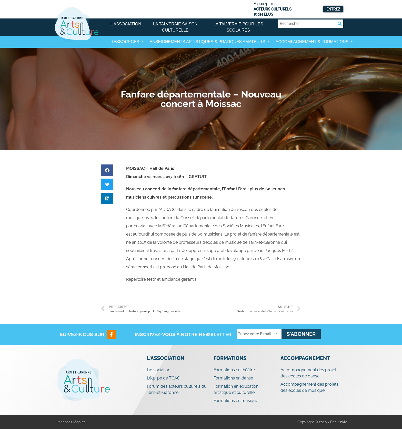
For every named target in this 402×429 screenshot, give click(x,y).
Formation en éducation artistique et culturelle (236, 389)
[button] (107, 170)
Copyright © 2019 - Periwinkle (322, 422)
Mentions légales (71, 422)
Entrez (333, 9)
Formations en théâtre (234, 369)
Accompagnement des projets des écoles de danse (309, 372)
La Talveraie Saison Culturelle (175, 27)
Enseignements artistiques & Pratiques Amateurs (208, 42)
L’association (125, 24)
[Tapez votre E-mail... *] (259, 334)
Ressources (125, 42)
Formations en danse (233, 378)
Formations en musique (236, 400)
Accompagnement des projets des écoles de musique (309, 387)
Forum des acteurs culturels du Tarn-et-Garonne (177, 389)
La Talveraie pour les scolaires (238, 27)
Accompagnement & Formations (313, 42)
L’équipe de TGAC (163, 378)
